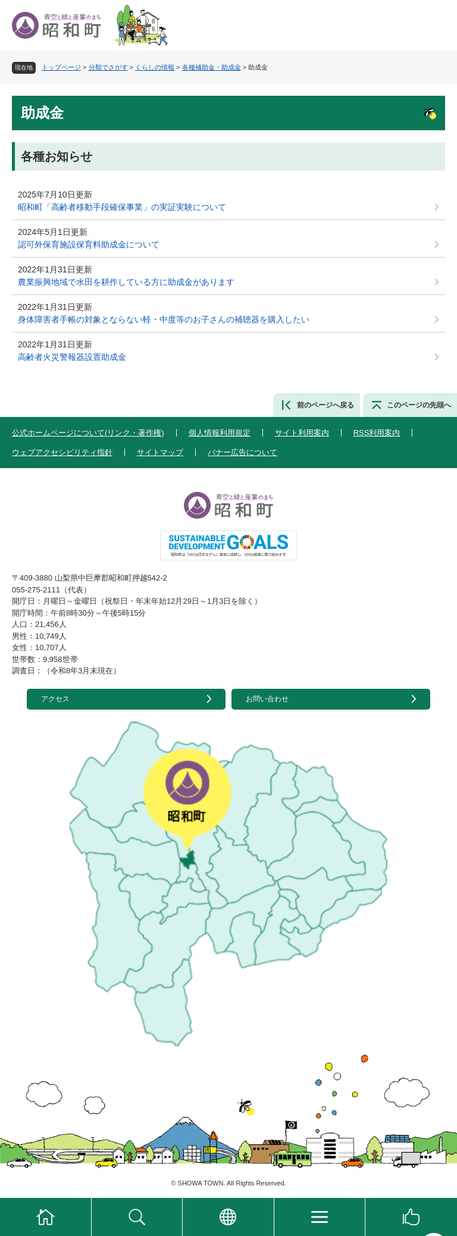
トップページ (61, 67)
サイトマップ (160, 452)
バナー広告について (242, 452)
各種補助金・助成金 (211, 67)
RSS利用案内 (376, 432)
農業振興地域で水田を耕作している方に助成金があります (126, 282)
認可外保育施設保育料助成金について (88, 244)
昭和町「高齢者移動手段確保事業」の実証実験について (122, 207)
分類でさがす (108, 67)
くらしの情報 (154, 67)
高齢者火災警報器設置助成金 (72, 357)
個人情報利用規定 (220, 432)
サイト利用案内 (302, 432)
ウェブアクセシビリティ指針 (62, 452)
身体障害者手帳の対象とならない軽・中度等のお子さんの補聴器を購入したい (163, 319)
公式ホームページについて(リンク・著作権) (88, 432)
